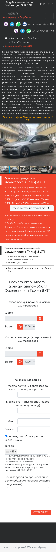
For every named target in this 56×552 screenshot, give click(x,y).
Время (9, 326)
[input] (21, 318)
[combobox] (11, 451)
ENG (50, 4)
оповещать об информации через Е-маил (24, 438)
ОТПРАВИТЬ (41, 512)
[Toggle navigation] (49, 16)
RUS (42, 4)
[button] (53, 144)
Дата (9, 312)
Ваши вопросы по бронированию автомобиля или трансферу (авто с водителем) (27, 481)
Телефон (10, 446)
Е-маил (9, 429)
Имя (10, 421)
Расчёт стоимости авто (31, 208)
